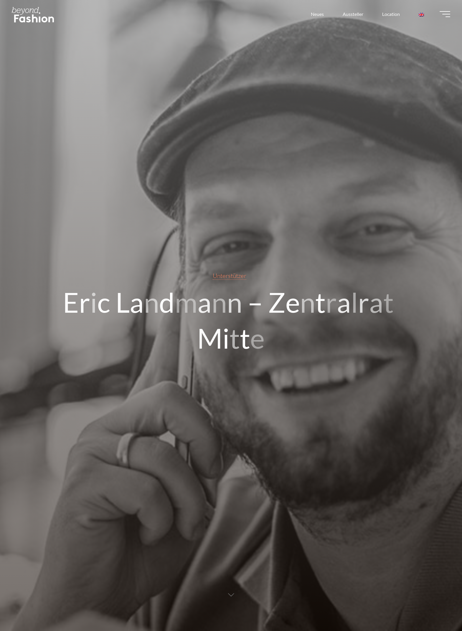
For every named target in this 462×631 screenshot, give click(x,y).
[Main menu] (445, 14)
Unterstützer (229, 275)
